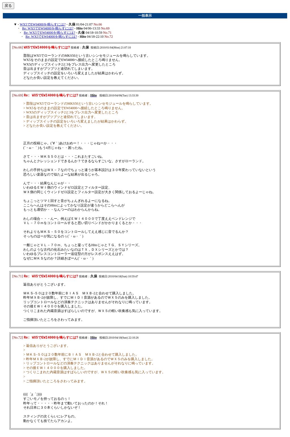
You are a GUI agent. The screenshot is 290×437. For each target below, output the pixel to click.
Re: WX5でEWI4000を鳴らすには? (47, 28)
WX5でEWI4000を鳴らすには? (43, 24)
